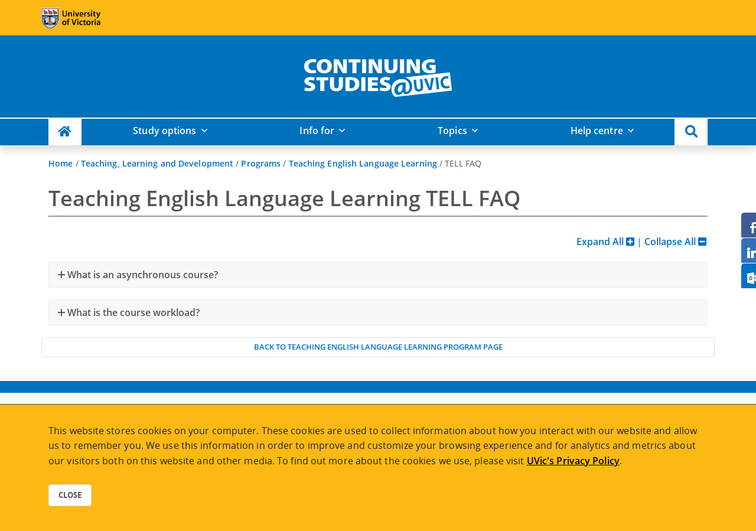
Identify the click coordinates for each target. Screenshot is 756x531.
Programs (261, 163)
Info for (316, 130)
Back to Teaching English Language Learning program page (378, 346)
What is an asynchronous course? (141, 274)
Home (60, 163)
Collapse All (675, 241)
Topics (452, 130)
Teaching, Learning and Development (157, 163)
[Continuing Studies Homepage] (65, 132)
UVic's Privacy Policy (573, 460)
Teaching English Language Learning (363, 163)
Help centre (597, 130)
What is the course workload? (132, 312)
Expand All (605, 241)
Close (70, 495)
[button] (691, 132)
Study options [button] (164, 130)
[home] (378, 75)
